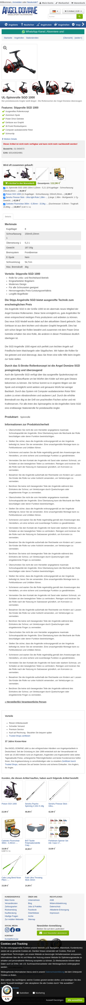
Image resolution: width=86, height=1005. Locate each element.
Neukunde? (32, 2)
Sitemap (31, 919)
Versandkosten (11, 903)
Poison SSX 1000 (13, 194)
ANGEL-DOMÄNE (21, 11)
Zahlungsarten (11, 906)
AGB (52, 900)
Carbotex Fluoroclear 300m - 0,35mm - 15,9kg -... (27, 204)
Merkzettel (62, 3)
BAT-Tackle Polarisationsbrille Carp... (32, 843)
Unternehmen (34, 900)
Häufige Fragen (11, 916)
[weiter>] (78, 38)
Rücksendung (11, 910)
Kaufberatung (10, 913)
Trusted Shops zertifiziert (19, 736)
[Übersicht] (68, 38)
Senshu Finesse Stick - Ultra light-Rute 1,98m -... (26, 197)
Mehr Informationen (10, 988)
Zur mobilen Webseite (14, 919)
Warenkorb (78, 3)
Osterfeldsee (33, 913)
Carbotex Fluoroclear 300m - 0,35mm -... (11, 842)
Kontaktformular (11, 939)
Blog (30, 903)
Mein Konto (46, 3)
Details (8, 216)
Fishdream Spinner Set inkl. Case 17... (58, 842)
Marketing (40, 993)
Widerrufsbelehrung (58, 903)
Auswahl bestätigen (55, 1000)
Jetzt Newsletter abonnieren (53, 932)
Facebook (32, 910)
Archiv (30, 916)
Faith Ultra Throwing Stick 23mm (33, 879)
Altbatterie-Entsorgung (59, 910)
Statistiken (24, 993)
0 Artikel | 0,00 (73, 11)
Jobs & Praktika (34, 906)
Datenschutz (55, 906)
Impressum (54, 913)
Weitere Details (9, 139)
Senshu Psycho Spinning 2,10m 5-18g (34, 805)
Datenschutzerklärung (55, 972)
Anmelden (17, 2)
